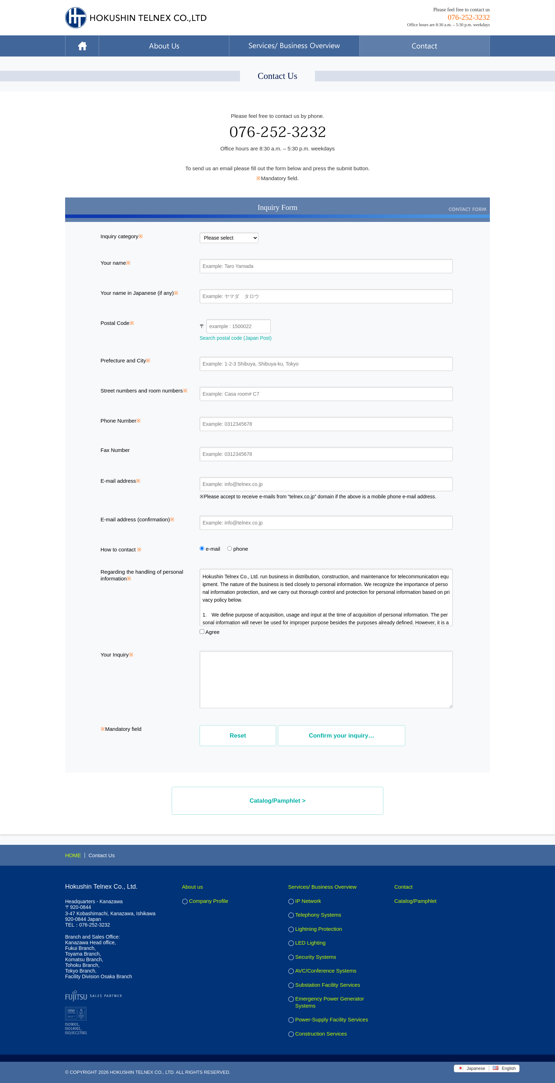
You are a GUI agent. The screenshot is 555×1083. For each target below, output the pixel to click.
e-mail (210, 549)
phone (237, 549)
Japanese (471, 1068)
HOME (73, 855)
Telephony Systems (318, 915)
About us (192, 887)
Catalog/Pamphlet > (277, 800)
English (504, 1068)
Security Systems (315, 957)
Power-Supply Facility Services (331, 1019)
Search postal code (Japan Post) (235, 338)
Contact (403, 887)
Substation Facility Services (327, 985)
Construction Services (321, 1034)
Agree (209, 632)
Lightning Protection (318, 929)
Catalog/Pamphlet (415, 901)
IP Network (308, 901)
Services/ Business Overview (322, 887)
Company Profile (208, 901)
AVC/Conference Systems (325, 971)
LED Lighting (310, 943)
